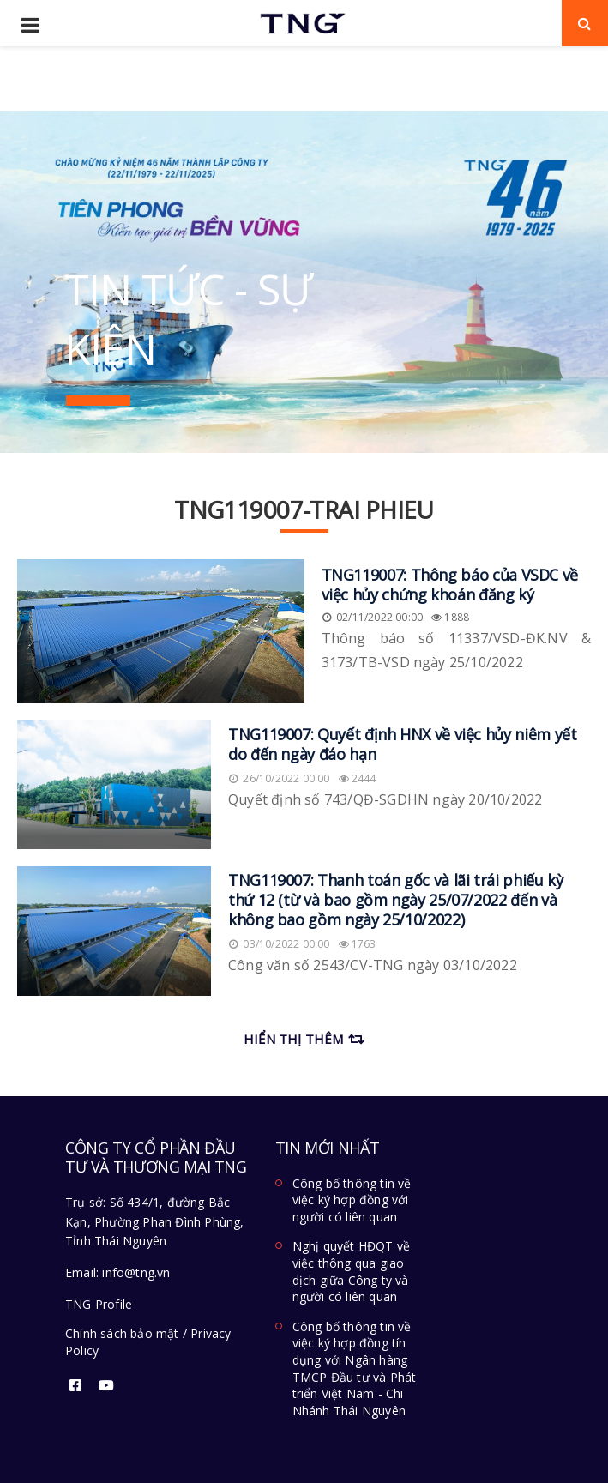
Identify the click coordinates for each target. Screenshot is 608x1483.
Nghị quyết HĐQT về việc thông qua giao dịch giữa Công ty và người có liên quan (351, 1271)
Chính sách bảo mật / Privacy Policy (148, 1342)
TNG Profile (98, 1304)
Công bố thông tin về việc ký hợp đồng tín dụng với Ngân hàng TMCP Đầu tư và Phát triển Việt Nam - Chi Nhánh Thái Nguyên (354, 1368)
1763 (357, 944)
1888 (450, 617)
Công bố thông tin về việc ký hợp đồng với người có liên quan (352, 1200)
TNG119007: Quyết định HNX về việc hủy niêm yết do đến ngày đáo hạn (402, 744)
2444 (357, 778)
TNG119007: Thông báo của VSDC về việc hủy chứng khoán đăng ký (450, 584)
